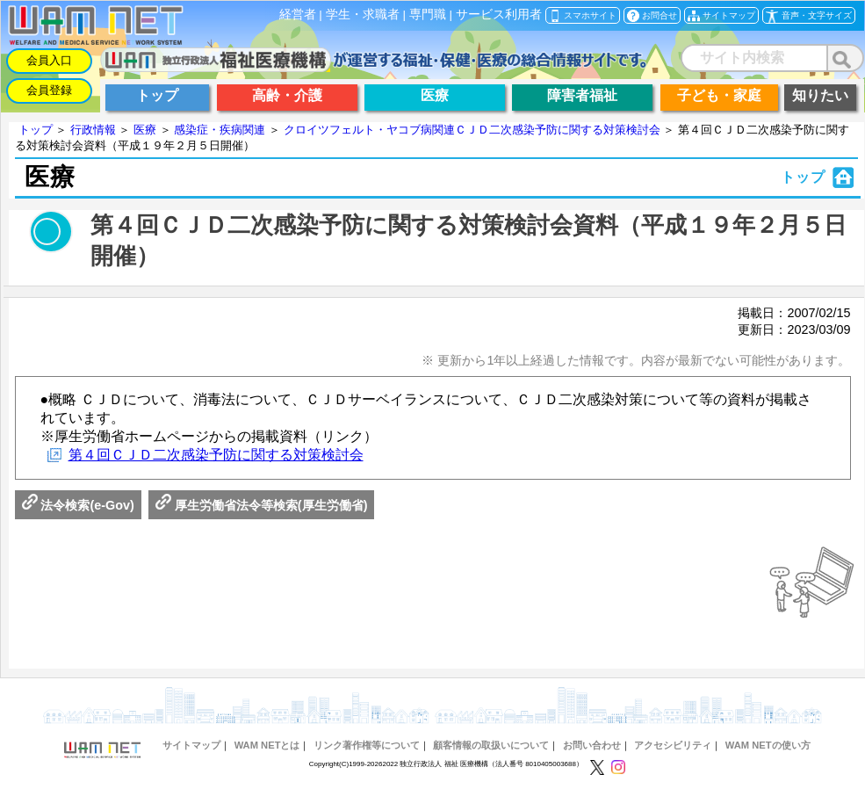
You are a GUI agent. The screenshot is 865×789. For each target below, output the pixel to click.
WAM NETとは (267, 745)
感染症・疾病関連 (219, 129)
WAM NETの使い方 (768, 745)
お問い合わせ (592, 745)
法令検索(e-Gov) (78, 505)
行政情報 (93, 129)
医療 (144, 129)
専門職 (427, 14)
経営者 (297, 14)
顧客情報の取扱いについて (491, 745)
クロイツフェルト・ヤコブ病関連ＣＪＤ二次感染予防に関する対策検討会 (472, 129)
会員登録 (49, 90)
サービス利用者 (499, 14)
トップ (35, 129)
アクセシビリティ (672, 745)
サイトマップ (191, 745)
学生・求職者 (363, 14)
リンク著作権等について (367, 745)
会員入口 (49, 60)
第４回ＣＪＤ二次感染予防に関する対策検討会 (216, 454)
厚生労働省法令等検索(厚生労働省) (261, 505)
